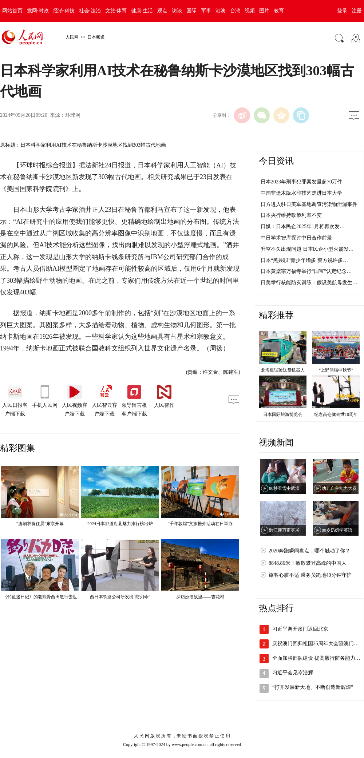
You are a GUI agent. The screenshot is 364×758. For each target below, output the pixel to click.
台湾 (235, 10)
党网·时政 (38, 10)
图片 (264, 10)
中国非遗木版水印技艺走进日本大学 (301, 193)
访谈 (177, 10)
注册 (357, 10)
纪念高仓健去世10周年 (336, 414)
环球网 (72, 115)
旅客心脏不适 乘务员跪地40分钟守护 (310, 575)
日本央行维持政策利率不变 (291, 215)
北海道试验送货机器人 (283, 370)
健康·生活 (142, 10)
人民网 (72, 37)
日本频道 (96, 37)
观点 (162, 10)
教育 (279, 10)
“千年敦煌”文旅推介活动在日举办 (200, 523)
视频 (250, 10)
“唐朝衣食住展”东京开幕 (40, 523)
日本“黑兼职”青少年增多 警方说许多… (304, 260)
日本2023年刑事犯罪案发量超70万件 (301, 181)
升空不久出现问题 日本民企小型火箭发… (307, 249)
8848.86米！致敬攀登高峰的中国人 (308, 563)
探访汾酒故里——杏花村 (200, 596)
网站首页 (12, 10)
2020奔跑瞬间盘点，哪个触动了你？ (309, 550)
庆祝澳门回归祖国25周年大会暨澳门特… (318, 643)
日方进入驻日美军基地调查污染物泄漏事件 (309, 204)
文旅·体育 (116, 10)
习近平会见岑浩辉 (292, 672)
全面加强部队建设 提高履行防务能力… (316, 658)
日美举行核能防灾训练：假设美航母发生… (309, 282)
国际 (191, 10)
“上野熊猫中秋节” (336, 370)
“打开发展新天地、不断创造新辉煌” (312, 687)
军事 (206, 10)
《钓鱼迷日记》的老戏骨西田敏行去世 (40, 596)
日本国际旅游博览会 (282, 414)
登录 (342, 10)
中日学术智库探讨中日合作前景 (296, 238)
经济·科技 (64, 10)
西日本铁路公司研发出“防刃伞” (120, 596)
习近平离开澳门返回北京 (300, 629)
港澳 (220, 10)
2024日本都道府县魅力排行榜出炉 (120, 523)
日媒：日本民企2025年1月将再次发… (303, 226)
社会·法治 (90, 10)
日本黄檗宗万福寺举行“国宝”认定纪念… (306, 271)
